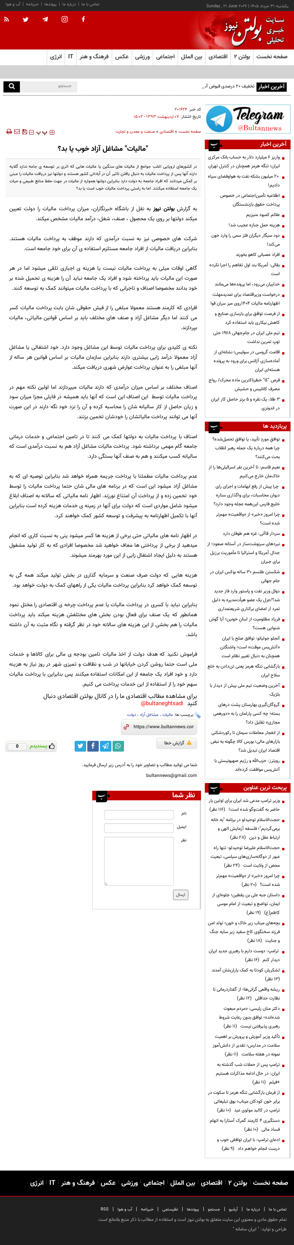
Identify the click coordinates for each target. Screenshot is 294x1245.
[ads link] (248, 119)
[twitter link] (80, 746)
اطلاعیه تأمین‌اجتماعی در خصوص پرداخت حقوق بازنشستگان (250, 200)
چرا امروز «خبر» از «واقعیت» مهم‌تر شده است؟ (248, 519)
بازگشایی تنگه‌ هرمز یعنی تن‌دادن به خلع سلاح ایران (243, 671)
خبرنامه (32, 4)
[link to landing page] (252, 30)
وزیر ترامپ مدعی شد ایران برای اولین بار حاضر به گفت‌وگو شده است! (244, 805)
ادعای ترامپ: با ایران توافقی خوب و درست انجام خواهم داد (248, 1144)
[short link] (163, 727)
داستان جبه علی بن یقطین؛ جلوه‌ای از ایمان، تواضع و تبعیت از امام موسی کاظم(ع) (246, 904)
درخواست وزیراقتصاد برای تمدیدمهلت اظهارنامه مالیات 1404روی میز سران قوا (245, 299)
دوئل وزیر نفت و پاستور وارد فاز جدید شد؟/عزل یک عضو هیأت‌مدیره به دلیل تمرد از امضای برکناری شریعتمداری (246, 600)
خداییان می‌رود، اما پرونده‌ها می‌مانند (247, 284)
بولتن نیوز (163, 208)
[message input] (138, 861)
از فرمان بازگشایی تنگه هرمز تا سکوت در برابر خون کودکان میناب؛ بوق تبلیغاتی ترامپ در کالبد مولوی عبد (244, 1101)
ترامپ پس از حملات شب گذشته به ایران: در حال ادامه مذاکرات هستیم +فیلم (248, 1073)
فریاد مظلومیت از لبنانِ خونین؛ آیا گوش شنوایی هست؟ (244, 624)
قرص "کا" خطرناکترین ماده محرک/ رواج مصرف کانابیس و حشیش (244, 384)
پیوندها (50, 4)
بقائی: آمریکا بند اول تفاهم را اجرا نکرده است (244, 269)
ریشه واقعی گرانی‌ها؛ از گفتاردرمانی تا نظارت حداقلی (246, 994)
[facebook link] (93, 746)
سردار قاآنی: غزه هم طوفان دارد (251, 533)
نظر (183, 840)
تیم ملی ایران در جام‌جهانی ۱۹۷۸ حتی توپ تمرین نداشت (246, 337)
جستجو (214, 1209)
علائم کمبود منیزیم (263, 214)
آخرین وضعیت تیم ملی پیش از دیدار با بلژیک (245, 690)
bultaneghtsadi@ (162, 703)
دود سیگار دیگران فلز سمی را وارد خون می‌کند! (245, 240)
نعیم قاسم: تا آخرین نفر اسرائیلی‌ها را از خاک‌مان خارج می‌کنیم (244, 472)
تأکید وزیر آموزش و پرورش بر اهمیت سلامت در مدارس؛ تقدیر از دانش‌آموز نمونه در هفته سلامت (246, 1045)
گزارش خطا (177, 743)
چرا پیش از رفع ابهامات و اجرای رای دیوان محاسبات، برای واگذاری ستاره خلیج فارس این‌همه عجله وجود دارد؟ (247, 495)
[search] (11, 86)
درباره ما (69, 4)
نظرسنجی (170, 1209)
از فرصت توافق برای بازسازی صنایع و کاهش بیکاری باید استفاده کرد (247, 318)
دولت (131, 715)
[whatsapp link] (118, 746)
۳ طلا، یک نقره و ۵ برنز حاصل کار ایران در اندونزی (245, 404)
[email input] (138, 828)
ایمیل (181, 827)
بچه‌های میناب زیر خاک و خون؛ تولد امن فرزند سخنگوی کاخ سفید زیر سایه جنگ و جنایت (244, 932)
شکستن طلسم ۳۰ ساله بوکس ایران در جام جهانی (245, 576)
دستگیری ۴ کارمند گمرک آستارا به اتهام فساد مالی (245, 1125)
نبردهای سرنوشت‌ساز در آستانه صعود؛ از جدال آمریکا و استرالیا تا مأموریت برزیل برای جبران (243, 553)
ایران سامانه (245, 1229)
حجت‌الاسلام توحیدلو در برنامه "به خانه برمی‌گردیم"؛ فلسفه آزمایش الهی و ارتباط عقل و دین (245, 828)
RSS (105, 1209)
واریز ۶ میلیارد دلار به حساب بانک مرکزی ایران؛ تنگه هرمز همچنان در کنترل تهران (244, 162)
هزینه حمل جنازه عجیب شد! (254, 225)
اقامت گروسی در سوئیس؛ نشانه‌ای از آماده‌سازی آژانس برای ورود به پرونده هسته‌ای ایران (247, 361)
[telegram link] (105, 746)
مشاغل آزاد (149, 715)
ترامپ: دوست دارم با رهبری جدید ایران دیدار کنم (244, 955)
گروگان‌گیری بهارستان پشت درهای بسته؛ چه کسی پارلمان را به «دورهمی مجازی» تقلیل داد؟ (246, 713)
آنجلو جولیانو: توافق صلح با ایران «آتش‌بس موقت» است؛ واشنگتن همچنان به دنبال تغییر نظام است (250, 647)
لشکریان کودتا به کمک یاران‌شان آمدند (244, 975)
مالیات (167, 715)
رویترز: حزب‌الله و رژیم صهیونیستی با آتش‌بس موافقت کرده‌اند (247, 765)
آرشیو (233, 1209)
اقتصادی (167, 132)
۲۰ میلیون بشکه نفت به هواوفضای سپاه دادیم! (244, 181)
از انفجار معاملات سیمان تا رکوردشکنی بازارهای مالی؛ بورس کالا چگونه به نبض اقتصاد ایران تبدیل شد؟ (245, 741)
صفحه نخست (271, 57)
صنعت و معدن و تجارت (135, 132)
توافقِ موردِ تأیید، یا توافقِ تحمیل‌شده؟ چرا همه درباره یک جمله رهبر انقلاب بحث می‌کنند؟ (246, 448)
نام (183, 813)
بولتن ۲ (242, 57)
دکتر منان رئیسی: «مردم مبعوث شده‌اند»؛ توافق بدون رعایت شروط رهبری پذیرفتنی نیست (249, 1017)
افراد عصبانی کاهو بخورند (258, 254)
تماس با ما (91, 4)
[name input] (138, 815)
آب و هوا (13, 4)
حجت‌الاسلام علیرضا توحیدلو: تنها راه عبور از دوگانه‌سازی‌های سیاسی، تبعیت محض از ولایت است (245, 856)
